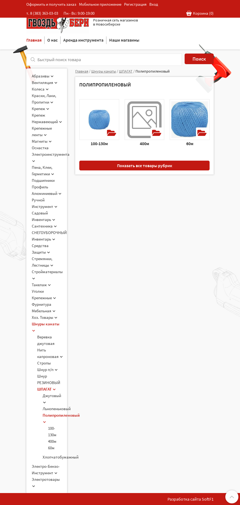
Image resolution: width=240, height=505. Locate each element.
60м (51, 447)
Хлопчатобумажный (60, 457)
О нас (52, 40)
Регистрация (135, 4)
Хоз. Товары (44, 317)
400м (52, 441)
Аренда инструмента (83, 40)
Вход (153, 4)
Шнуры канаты (103, 71)
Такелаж (41, 284)
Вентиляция (44, 82)
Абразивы (42, 76)
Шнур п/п (47, 369)
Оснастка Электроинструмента (51, 154)
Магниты (42, 141)
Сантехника (44, 226)
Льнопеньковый (57, 408)
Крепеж (40, 108)
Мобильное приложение (100, 4)
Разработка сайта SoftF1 (191, 499)
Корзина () (200, 13)
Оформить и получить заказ (51, 4)
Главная (34, 40)
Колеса (40, 89)
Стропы (44, 363)
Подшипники (43, 180)
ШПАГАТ (46, 389)
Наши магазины (124, 40)
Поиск (199, 59)
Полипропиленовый (152, 71)
